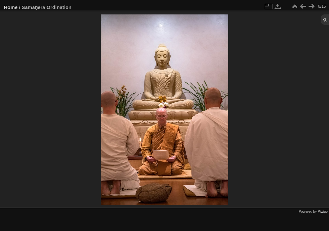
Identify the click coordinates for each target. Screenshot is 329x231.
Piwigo (323, 211)
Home (11, 7)
